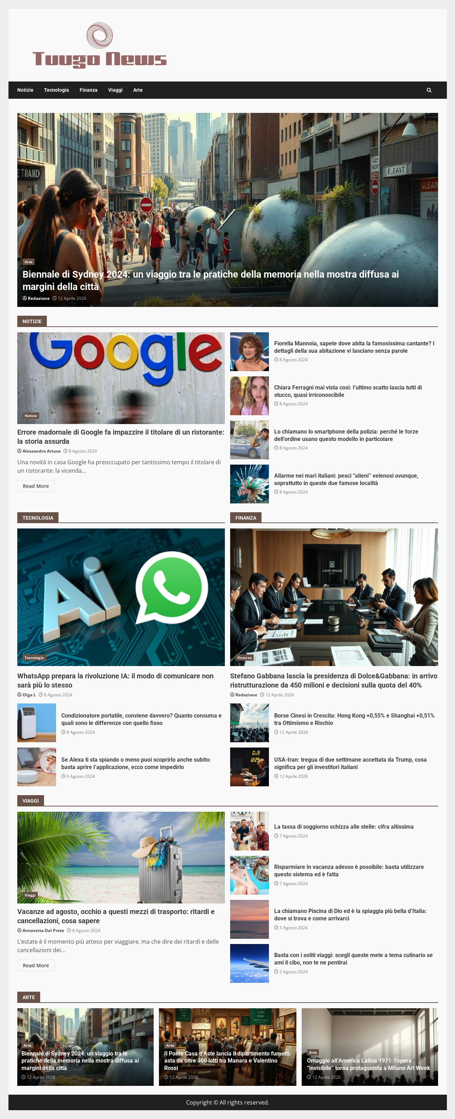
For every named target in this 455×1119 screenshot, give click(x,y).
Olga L (29, 695)
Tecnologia (56, 90)
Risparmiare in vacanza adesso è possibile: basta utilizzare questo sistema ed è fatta (249, 875)
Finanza (89, 90)
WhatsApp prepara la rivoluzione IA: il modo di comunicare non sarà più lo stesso (121, 597)
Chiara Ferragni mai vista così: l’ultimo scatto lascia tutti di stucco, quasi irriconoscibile (249, 395)
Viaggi (115, 90)
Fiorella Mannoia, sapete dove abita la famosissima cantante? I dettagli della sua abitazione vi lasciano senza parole (249, 351)
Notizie (25, 90)
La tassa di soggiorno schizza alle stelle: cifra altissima (249, 831)
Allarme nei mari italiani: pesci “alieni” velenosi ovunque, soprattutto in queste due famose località (249, 484)
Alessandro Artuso (42, 451)
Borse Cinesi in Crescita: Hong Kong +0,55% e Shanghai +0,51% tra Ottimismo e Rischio (249, 722)
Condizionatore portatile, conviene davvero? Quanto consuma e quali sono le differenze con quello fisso (36, 722)
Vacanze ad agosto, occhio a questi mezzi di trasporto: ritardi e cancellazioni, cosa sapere (121, 857)
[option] (227, 210)
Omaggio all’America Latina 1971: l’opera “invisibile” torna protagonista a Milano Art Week (368, 1064)
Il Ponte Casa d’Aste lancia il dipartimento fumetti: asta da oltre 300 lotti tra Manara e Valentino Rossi (227, 1061)
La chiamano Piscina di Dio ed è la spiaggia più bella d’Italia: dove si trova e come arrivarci (249, 919)
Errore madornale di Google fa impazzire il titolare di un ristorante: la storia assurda (121, 378)
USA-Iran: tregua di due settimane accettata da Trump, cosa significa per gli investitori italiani (249, 767)
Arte (138, 90)
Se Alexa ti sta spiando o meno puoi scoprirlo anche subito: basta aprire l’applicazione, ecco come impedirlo (36, 767)
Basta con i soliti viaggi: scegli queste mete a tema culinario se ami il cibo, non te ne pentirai (249, 963)
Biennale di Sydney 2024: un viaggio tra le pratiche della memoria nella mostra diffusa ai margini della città (227, 210)
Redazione (39, 298)
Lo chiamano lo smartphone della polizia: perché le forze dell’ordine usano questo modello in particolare (249, 440)
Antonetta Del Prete (43, 930)
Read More (36, 486)
